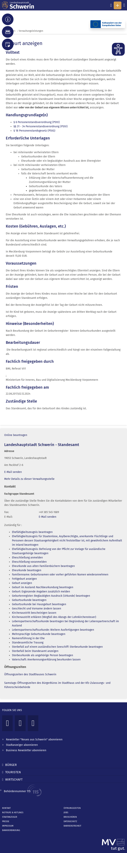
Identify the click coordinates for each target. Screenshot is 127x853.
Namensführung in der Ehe (28, 638)
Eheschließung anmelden (27, 557)
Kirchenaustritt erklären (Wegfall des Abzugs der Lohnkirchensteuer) (54, 617)
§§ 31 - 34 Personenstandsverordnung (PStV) (40, 126)
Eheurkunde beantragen (26, 570)
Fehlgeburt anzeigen (24, 578)
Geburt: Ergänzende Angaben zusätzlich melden (41, 591)
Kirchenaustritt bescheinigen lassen (34, 612)
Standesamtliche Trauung (27, 642)
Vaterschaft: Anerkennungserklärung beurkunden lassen (46, 659)
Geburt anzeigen (22, 583)
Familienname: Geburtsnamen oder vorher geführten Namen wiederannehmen (60, 574)
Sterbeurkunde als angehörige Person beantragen (42, 655)
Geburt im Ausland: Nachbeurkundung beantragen (42, 587)
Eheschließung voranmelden (29, 561)
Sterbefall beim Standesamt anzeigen (35, 651)
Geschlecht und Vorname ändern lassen (36, 608)
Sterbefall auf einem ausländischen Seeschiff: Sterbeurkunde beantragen (57, 646)
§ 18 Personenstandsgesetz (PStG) (34, 130)
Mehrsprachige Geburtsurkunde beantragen (38, 634)
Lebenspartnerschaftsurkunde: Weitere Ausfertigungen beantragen (53, 629)
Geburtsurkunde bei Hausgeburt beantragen (39, 604)
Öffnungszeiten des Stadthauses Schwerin (30, 674)
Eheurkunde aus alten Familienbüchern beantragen (43, 566)
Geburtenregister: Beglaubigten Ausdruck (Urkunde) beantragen (51, 595)
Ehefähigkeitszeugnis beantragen (32, 532)
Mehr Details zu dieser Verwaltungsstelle (29, 479)
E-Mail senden (13, 472)
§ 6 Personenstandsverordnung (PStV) (36, 122)
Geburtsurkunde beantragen (29, 600)
